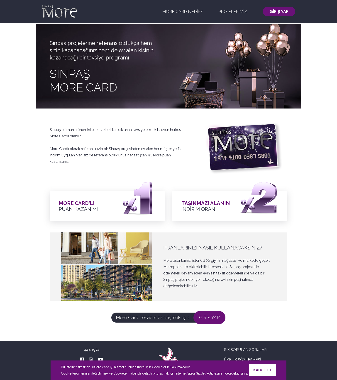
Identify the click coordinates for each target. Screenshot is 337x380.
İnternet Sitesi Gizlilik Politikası (197, 373)
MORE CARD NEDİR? (182, 11)
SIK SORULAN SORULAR (245, 350)
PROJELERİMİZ (232, 11)
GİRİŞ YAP (279, 11)
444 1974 (92, 350)
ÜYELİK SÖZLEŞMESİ (242, 360)
